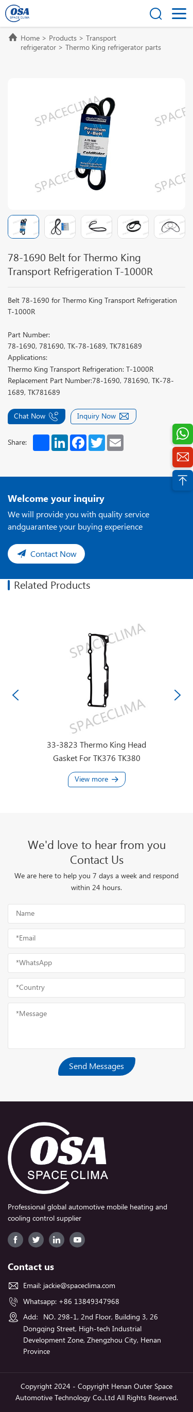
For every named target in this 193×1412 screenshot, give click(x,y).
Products (63, 38)
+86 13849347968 (89, 1302)
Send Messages (96, 1066)
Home (30, 38)
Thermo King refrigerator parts (113, 47)
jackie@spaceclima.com (79, 1286)
